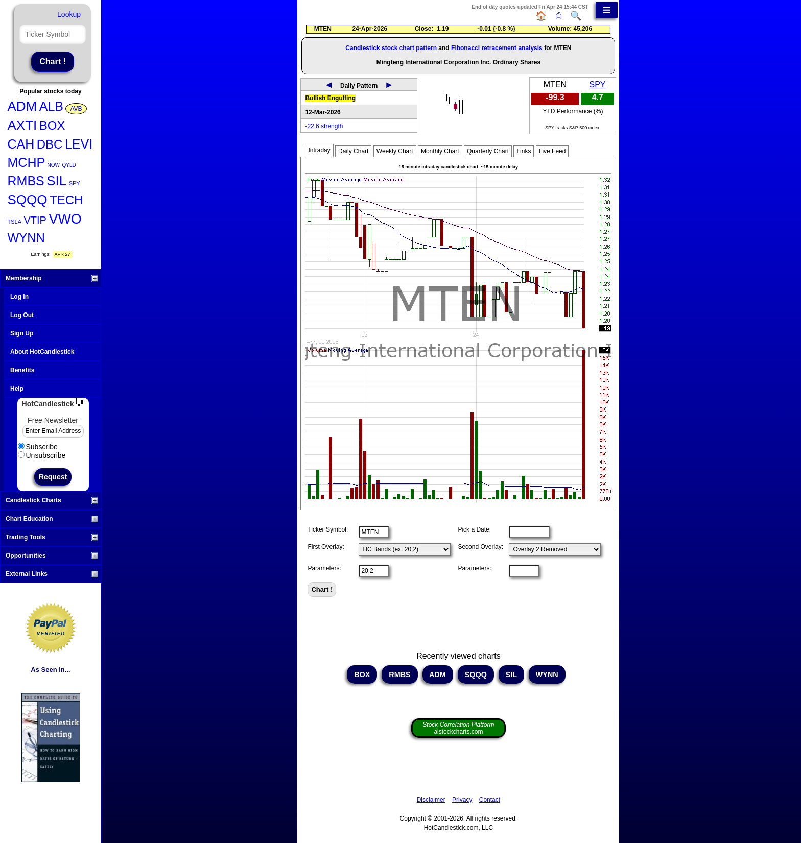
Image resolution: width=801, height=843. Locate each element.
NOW (54, 165)
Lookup (69, 14)
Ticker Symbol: (328, 529)
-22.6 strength (324, 126)
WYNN (26, 238)
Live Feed (552, 151)
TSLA (15, 222)
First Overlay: (326, 546)
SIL (56, 180)
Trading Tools (52, 537)
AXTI (22, 125)
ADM (22, 106)
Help (16, 388)
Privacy (462, 799)
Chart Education (52, 518)
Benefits (22, 370)
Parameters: (324, 568)
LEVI (78, 144)
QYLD (69, 165)
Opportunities (52, 555)
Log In (19, 296)
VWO (65, 219)
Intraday (319, 150)
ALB (51, 106)
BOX (52, 125)
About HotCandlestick (42, 351)
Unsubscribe (42, 455)
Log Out (22, 315)
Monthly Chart (440, 151)
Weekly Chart (394, 151)
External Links (52, 573)
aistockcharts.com (458, 728)
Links (523, 151)
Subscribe (38, 447)
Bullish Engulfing (330, 98)
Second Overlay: (480, 546)
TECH (66, 200)
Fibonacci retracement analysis (497, 48)
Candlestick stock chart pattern (391, 48)
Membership (52, 278)
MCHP (26, 162)
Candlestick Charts (52, 500)
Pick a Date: (474, 529)
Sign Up (21, 333)
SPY (74, 183)
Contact (489, 799)
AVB (76, 108)
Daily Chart (353, 151)
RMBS (26, 181)
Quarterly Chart (488, 151)
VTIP (34, 220)
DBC (50, 144)
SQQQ (28, 199)
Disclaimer (431, 799)
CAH (21, 144)
